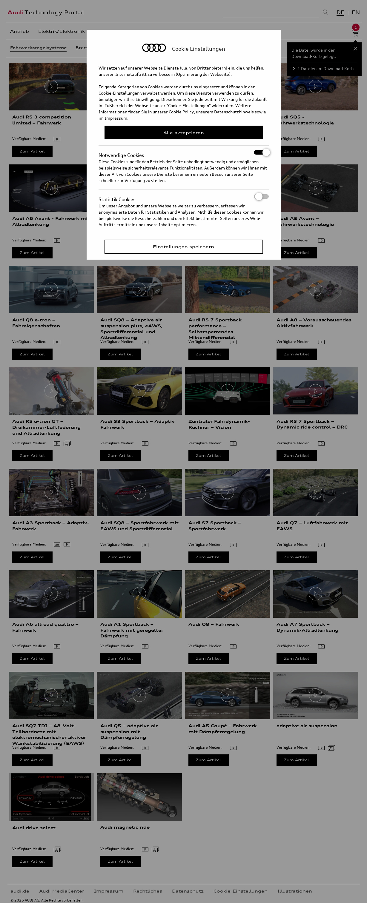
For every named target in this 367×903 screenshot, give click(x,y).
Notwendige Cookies (184, 152)
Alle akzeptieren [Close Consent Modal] (183, 132)
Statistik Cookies (184, 196)
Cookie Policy (181, 111)
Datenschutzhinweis (234, 111)
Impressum (116, 118)
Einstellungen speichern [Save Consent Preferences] (183, 246)
